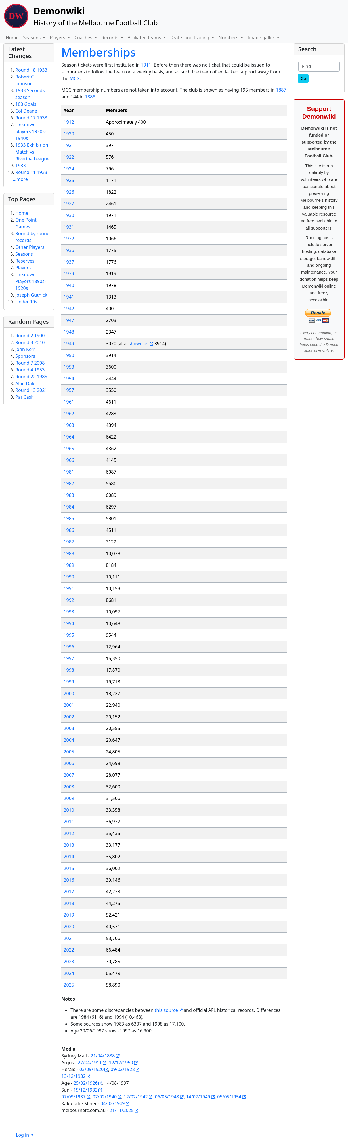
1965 (69, 448)
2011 (69, 822)
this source (166, 1010)
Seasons (24, 254)
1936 (69, 250)
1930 (69, 215)
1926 (69, 192)
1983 (69, 495)
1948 (69, 332)
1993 (69, 612)
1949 (69, 343)
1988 (69, 553)
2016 (69, 880)
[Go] (303, 78)
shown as (138, 343)
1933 (20, 165)
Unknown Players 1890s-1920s (30, 281)
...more (20, 179)
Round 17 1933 (31, 118)
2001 (69, 705)
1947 (69, 320)
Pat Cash (24, 397)
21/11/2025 (122, 1110)
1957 (69, 390)
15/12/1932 (85, 1090)
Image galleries (264, 37)
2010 (69, 810)
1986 (69, 530)
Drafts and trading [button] (190, 37)
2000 (69, 693)
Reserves (24, 261)
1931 (69, 227)
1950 (69, 355)
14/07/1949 (198, 1097)
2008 (69, 787)
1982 (69, 483)
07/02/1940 (105, 1097)
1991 (69, 588)
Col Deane (26, 111)
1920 (69, 134)
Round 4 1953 (30, 370)
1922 (69, 157)
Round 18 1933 (31, 70)
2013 (69, 845)
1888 (90, 97)
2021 (69, 938)
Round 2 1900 (30, 335)
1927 (69, 204)
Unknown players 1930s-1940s (30, 131)
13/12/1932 (73, 1076)
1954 (69, 378)
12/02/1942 (136, 1097)
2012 (69, 833)
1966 (69, 460)
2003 (69, 728)
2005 (69, 752)
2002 (69, 717)
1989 (69, 565)
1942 (69, 308)
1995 (69, 635)
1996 (69, 647)
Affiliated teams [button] (145, 37)
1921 (69, 145)
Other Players (29, 247)
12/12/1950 (121, 1062)
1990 (69, 577)
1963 (69, 425)
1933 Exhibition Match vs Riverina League (32, 152)
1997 (69, 658)
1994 (69, 623)
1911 (146, 65)
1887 (281, 90)
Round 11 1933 (31, 172)
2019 (69, 915)
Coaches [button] (83, 37)
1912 (69, 122)
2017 (69, 891)
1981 (69, 472)
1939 (69, 273)
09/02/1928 (123, 1069)
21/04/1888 (103, 1056)
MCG (75, 78)
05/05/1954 (229, 1097)
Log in (23, 1135)
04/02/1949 (112, 1103)
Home (12, 37)
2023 (69, 961)
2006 (69, 763)
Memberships (98, 52)
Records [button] (110, 37)
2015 (69, 868)
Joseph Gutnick (31, 295)
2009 (69, 798)
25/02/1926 (86, 1083)
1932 (69, 238)
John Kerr (25, 349)
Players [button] (58, 37)
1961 (69, 402)
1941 (69, 297)
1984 (69, 507)
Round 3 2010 (30, 342)
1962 (69, 413)
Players (23, 267)
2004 (69, 740)
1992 (69, 600)
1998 (69, 670)
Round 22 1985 (31, 376)
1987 (69, 542)
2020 (69, 926)
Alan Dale (25, 383)
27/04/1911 (90, 1062)
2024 (69, 973)
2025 (69, 985)
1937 (69, 262)
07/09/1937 (73, 1097)
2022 (69, 950)
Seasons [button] (32, 37)
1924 (69, 169)
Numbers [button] (229, 37)
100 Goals (25, 104)
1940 (69, 285)
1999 (69, 682)
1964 (69, 437)
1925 (69, 180)
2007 (69, 775)
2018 (69, 903)
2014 (69, 856)
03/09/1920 (91, 1069)
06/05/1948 (167, 1097)
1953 (69, 367)
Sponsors (25, 356)
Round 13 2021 (31, 390)
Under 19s (26, 302)
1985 (69, 518)
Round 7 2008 (30, 363)
